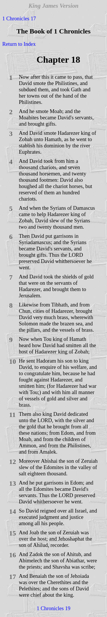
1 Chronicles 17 (19, 18)
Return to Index (19, 44)
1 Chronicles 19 (53, 608)
